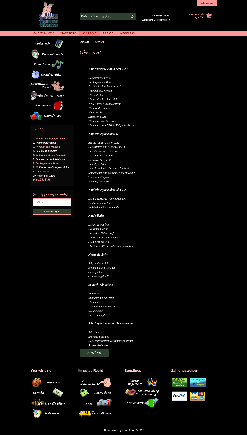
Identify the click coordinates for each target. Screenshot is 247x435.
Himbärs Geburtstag (99, 203)
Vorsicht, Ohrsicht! (98, 181)
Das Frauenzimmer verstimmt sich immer (110, 341)
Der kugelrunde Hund (100, 82)
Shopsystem (110, 430)
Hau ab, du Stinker (98, 164)
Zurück (94, 352)
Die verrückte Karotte (100, 160)
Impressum (127, 33)
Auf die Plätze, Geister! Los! (103, 142)
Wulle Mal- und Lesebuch (102, 121)
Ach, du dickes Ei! (98, 263)
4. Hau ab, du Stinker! (45, 151)
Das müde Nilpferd (98, 224)
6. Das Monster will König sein (49, 159)
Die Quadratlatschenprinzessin (105, 86)
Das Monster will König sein (103, 151)
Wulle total (94, 302)
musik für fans (96, 272)
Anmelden (52, 211)
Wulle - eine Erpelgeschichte (103, 99)
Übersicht (89, 33)
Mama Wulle (95, 112)
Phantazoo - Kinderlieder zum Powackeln (111, 246)
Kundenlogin (207, 2)
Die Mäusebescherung (100, 155)
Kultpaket (93, 293)
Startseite (68, 33)
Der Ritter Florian (98, 228)
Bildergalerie (43, 33)
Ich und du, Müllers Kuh (101, 267)
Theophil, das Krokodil (100, 90)
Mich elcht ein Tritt (98, 241)
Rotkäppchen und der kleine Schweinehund (111, 172)
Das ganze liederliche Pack (103, 306)
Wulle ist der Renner (99, 108)
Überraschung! (96, 315)
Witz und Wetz (95, 95)
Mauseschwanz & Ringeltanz (104, 237)
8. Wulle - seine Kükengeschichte (51, 167)
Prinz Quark (95, 332)
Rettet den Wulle (97, 116)
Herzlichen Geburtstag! (101, 233)
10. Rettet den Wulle (44, 175)
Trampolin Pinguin (98, 177)
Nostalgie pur (95, 310)
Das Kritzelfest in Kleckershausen (106, 146)
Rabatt (108, 33)
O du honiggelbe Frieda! (101, 276)
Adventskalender (98, 345)
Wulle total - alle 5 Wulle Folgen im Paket (111, 125)
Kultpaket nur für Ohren (101, 297)
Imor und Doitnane (98, 336)
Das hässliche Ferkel (99, 77)
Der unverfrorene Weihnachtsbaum (107, 198)
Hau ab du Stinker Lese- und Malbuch (109, 168)
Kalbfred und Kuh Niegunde (103, 207)
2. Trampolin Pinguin (44, 142)
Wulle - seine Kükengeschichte (104, 103)
